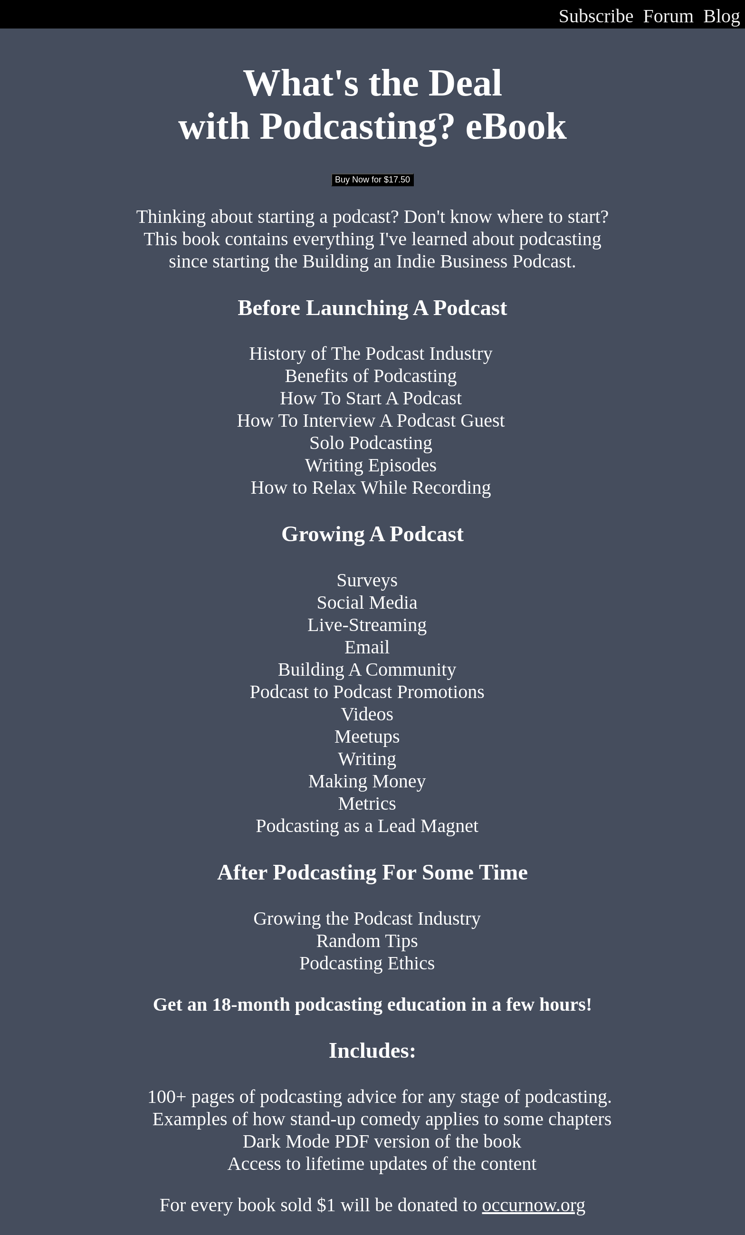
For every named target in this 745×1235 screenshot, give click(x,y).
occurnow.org (534, 1205)
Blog (721, 16)
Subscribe (596, 16)
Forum (668, 16)
